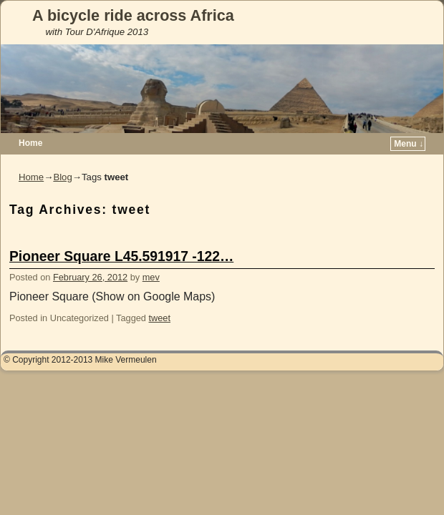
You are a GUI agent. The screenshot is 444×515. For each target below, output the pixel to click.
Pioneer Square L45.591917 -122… (121, 256)
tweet (159, 318)
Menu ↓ (408, 144)
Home (30, 143)
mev (151, 277)
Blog (62, 177)
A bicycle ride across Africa (133, 15)
